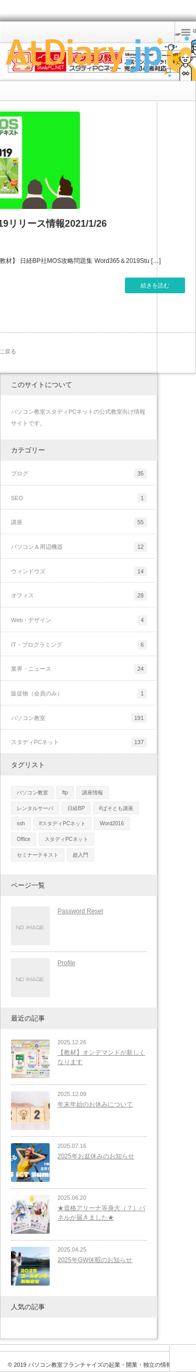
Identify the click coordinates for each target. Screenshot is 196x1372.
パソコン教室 (32, 792)
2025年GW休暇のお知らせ (94, 1260)
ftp (65, 792)
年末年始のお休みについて (95, 1104)
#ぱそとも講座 (116, 808)
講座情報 (92, 792)
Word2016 (112, 823)
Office (23, 839)
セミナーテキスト (38, 855)
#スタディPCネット (62, 823)
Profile (66, 963)
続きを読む (155, 285)
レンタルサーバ (35, 808)
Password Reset (80, 911)
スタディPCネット (66, 839)
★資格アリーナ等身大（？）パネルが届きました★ (101, 1213)
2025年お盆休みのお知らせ (95, 1156)
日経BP (76, 808)
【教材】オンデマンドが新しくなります (101, 1057)
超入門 (80, 855)
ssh (21, 823)
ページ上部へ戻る (182, 1358)
